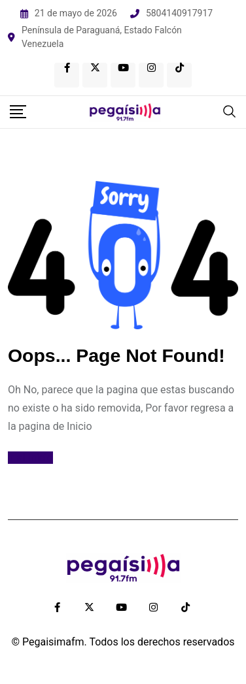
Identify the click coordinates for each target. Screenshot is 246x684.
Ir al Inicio (30, 457)
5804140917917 (179, 13)
